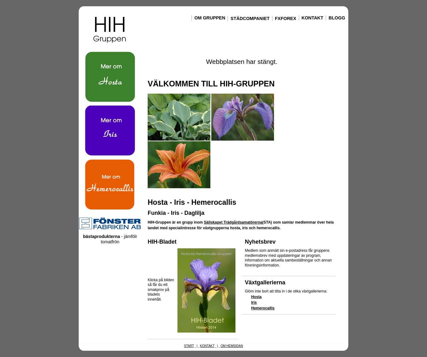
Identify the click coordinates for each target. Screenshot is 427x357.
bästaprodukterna (101, 236)
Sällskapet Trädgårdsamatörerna (233, 222)
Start (189, 346)
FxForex (285, 18)
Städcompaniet (249, 18)
